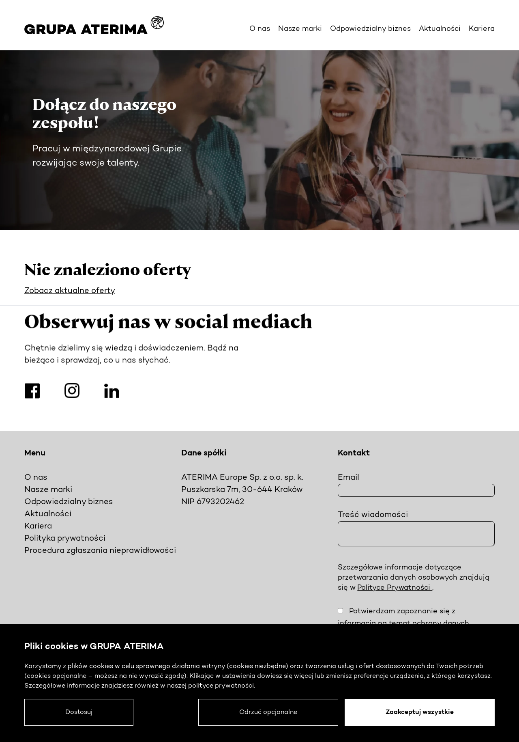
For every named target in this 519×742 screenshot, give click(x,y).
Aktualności (440, 29)
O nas (259, 29)
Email (348, 478)
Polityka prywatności (64, 539)
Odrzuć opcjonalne (268, 712)
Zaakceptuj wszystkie (420, 712)
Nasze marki (300, 29)
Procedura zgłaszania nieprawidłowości (100, 551)
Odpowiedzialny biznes (370, 29)
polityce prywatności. (221, 686)
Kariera (482, 29)
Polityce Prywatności (394, 588)
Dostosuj (78, 712)
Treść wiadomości (373, 515)
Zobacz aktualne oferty (69, 291)
